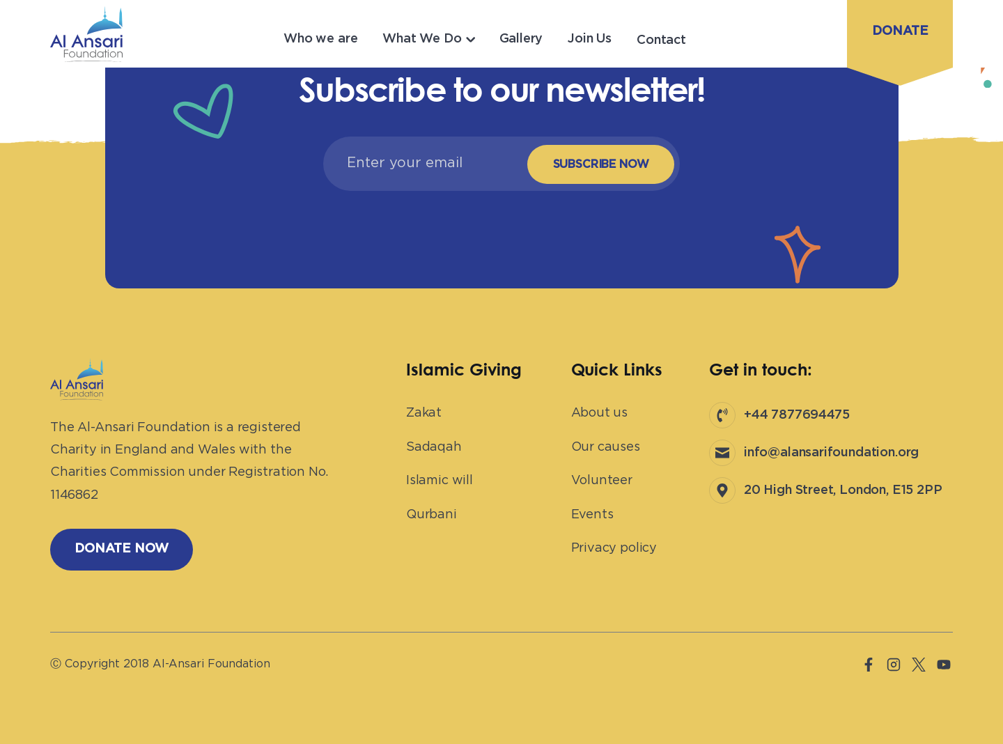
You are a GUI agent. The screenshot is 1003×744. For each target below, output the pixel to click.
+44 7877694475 (796, 415)
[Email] (421, 163)
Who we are (320, 39)
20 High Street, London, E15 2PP (843, 490)
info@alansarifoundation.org (831, 453)
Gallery (521, 39)
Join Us (590, 39)
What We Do (421, 39)
